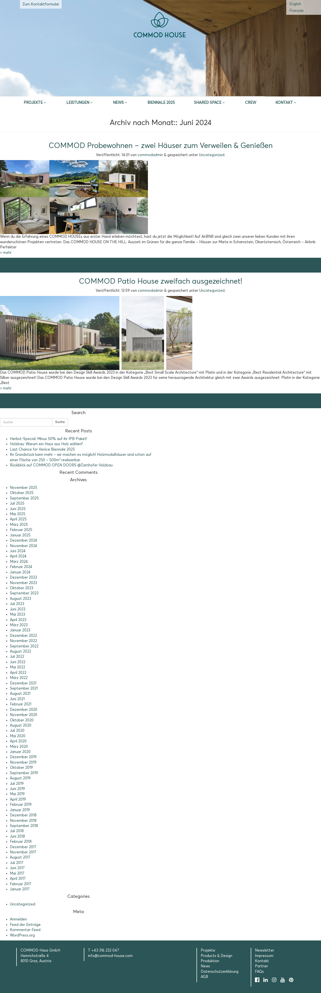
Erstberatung (160, 90)
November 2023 (23, 583)
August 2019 (20, 778)
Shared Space (207, 103)
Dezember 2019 (23, 757)
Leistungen (77, 103)
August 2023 (20, 599)
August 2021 (20, 694)
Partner (261, 966)
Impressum (264, 956)
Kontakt (284, 103)
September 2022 (24, 646)
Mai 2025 (17, 514)
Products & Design (216, 956)
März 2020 (19, 747)
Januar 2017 (20, 889)
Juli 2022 (17, 657)
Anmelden (18, 919)
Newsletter (264, 950)
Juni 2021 (17, 699)
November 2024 (23, 546)
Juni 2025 (18, 509)
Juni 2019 (17, 789)
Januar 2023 (20, 630)
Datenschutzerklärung (219, 972)
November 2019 (23, 762)
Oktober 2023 (21, 588)
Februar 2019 (21, 805)
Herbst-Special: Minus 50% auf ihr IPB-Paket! (48, 439)
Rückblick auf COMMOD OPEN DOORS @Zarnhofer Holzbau (61, 465)
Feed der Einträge (25, 925)
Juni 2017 (17, 868)
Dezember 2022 (23, 636)
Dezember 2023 (23, 577)
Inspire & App (88, 90)
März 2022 (19, 678)
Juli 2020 (17, 731)
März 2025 (19, 525)
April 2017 (18, 879)
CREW (250, 103)
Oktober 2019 (21, 768)
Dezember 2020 (23, 710)
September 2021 (24, 688)
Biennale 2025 (161, 103)
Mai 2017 (17, 873)
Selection (233, 90)
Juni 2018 (17, 836)
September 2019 (24, 773)
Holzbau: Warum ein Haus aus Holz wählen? (46, 444)
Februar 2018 (21, 842)
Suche (60, 422)
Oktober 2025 (22, 493)
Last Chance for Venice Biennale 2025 (42, 449)
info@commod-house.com (110, 956)
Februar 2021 (20, 704)
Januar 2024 (20, 572)
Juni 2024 (18, 551)
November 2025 (23, 488)
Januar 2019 (20, 810)
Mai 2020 (17, 736)
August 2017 (20, 857)
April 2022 (18, 673)
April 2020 (18, 741)
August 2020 (20, 725)
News (118, 103)
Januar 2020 (20, 752)
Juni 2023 (17, 609)
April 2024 (18, 556)
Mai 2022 (17, 667)
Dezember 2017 (23, 847)
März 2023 (19, 625)
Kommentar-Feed (25, 930)
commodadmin (150, 155)
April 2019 (18, 799)
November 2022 (23, 641)
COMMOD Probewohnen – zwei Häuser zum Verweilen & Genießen (161, 145)
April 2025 (18, 519)
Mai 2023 (17, 614)
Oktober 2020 (22, 720)
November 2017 (23, 852)
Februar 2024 (21, 567)
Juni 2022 (17, 662)
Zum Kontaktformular (40, 4)
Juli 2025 (17, 503)
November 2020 (23, 715)
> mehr (6, 253)
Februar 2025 (21, 530)
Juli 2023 (17, 604)
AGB (204, 977)
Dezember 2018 (23, 815)
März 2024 (19, 562)
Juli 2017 (16, 863)
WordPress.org (22, 935)
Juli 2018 (17, 831)
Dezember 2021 (23, 683)
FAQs (259, 972)
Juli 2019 (17, 784)
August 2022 (20, 651)
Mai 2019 (17, 794)
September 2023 (24, 593)
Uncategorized (211, 155)
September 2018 (24, 826)
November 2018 (23, 821)
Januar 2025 (20, 535)
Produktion (210, 961)
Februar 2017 (20, 884)
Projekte (33, 103)
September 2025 (24, 498)
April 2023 (18, 620)
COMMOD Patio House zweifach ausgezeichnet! (160, 281)
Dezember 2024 (23, 540)
